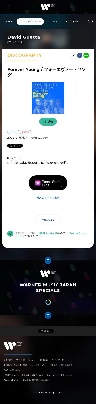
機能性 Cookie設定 (49, 233)
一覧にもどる (48, 219)
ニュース (53, 21)
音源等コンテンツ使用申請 (15, 365)
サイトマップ (58, 360)
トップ (8, 21)
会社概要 (8, 360)
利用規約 (44, 360)
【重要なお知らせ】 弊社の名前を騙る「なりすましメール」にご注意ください (38, 375)
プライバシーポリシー (25, 360)
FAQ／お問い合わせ (13, 370)
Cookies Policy (11, 380)
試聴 (47, 121)
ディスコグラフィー (30, 21)
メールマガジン (38, 365)
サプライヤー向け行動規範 (61, 365)
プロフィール (72, 21)
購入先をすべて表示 (48, 197)
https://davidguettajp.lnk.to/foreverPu (39, 163)
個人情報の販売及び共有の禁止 (36, 380)
